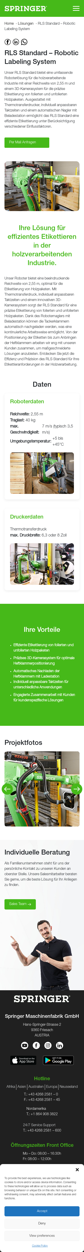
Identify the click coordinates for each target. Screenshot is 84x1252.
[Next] (76, 789)
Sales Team (17, 904)
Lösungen (26, 24)
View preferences (42, 1236)
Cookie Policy (40, 1246)
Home (9, 24)
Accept (42, 1211)
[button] (77, 1169)
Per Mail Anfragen (22, 142)
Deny (42, 1223)
